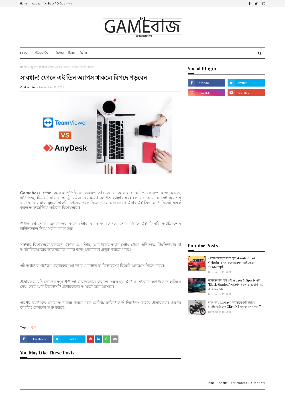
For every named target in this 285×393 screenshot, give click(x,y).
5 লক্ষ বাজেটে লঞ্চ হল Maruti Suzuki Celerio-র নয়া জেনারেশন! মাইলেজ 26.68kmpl (232, 262)
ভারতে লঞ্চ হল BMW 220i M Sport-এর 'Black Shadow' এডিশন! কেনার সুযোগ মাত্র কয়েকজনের (235, 284)
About (36, 3)
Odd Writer (28, 87)
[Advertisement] (226, 134)
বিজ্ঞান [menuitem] (59, 53)
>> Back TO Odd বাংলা (58, 3)
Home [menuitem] (24, 53)
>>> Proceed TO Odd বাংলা (248, 383)
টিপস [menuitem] (71, 53)
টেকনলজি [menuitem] (41, 53)
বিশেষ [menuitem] (83, 53)
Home (24, 3)
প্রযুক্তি (33, 67)
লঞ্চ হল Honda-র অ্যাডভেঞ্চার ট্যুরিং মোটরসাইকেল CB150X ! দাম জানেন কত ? (234, 304)
